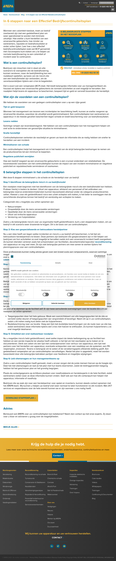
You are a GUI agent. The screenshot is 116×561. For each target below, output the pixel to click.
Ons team (51, 523)
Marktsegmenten (9, 470)
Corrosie (50, 482)
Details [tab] (58, 263)
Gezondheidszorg (9, 495)
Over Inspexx (75, 493)
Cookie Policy (62, 557)
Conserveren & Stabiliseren (35, 482)
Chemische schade (54, 478)
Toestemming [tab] (25, 263)
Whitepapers (96, 486)
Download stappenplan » (21, 398)
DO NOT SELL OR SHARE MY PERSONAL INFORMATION (96, 557)
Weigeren (26, 303)
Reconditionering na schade (35, 474)
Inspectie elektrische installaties (77, 475)
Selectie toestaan (58, 303)
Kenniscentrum (98, 470)
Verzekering (7, 474)
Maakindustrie (8, 478)
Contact (58, 455)
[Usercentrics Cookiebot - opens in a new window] (95, 256)
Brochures (96, 474)
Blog (93, 499)
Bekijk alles (11, 427)
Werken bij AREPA (54, 519)
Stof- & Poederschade (55, 490)
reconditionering (103, 242)
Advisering (73, 485)
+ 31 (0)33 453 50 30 (106, 7)
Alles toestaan (89, 303)
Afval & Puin (51, 486)
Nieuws (50, 511)
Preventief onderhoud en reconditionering (34, 500)
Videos (94, 482)
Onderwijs (6, 499)
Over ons (50, 503)
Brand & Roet (52, 474)
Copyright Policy (72, 557)
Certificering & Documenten (102, 495)
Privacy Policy (34, 557)
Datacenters (7, 482)
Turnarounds (30, 478)
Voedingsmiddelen (10, 503)
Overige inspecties (76, 480)
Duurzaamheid (52, 527)
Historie (50, 515)
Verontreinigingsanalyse (34, 490)
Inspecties (74, 470)
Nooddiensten (30, 486)
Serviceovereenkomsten (34, 505)
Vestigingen (51, 507)
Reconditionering (31, 470)
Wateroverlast (52, 495)
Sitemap (54, 557)
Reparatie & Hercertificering (35, 495)
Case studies (96, 478)
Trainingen (73, 489)
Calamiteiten (52, 470)
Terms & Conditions (45, 557)
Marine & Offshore (9, 490)
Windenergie (7, 486)
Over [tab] (90, 263)
